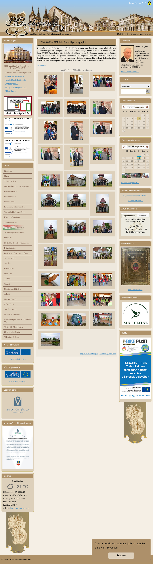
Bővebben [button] (112, 547)
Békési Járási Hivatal (12, 314)
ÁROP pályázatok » (18, 359)
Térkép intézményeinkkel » (16, 87)
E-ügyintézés (10, 248)
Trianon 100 (9, 258)
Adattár (7, 294)
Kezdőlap (33, 34)
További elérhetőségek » (14, 76)
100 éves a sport (10, 309)
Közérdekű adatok (12, 217)
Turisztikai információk (14, 212)
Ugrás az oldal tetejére (89, 354)
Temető (8, 284)
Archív (7, 279)
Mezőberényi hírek (12, 289)
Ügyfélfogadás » (11, 83)
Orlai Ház (8, 273)
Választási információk (14, 227)
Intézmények (10, 196)
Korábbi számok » (135, 201)
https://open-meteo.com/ (20, 508)
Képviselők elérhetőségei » (15, 80)
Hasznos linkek (10, 299)
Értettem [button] (121, 555)
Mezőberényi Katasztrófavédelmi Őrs (17, 320)
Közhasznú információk (14, 207)
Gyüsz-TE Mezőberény (13, 327)
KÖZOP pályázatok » (17, 382)
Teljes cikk (41, 65)
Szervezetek (9, 202)
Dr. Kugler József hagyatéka (16, 253)
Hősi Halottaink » (135, 289)
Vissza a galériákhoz (107, 354)
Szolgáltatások (10, 222)
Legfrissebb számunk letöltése (135, 196)
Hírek (6, 176)
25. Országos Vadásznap (14, 232)
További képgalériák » (130, 182)
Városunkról (10, 181)
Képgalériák (9, 304)
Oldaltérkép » (10, 91)
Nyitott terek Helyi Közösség (16, 243)
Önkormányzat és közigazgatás (17, 186)
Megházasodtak (129, 216)
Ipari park (9, 237)
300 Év (7, 263)
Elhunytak (142, 216)
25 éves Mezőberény (12, 332)
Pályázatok (9, 268)
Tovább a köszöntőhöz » (130, 72)
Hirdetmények (10, 191)
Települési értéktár (11, 337)
